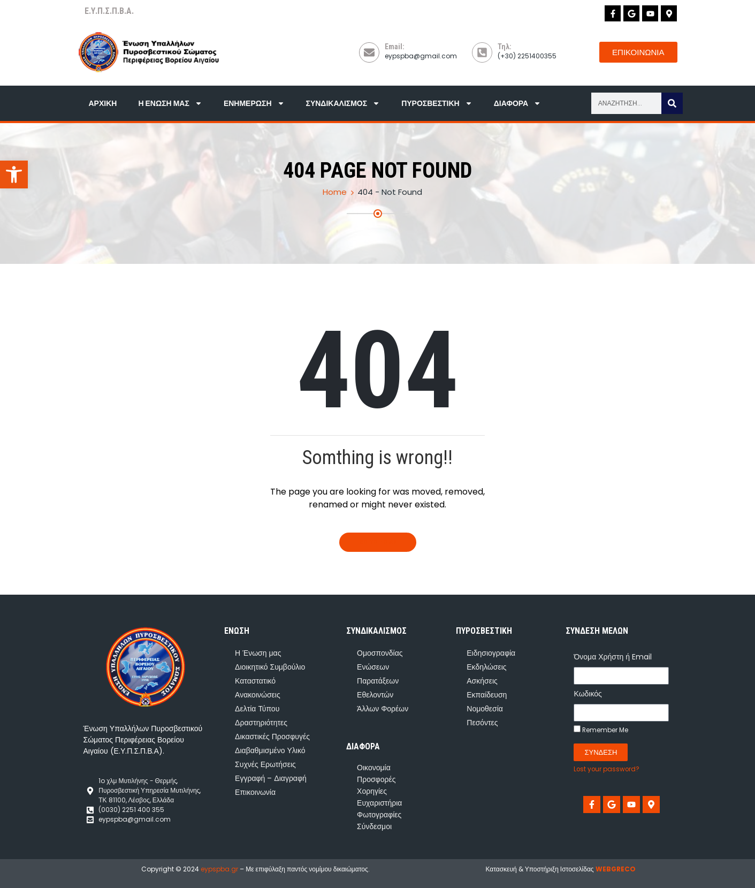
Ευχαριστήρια (379, 803)
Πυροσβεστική (436, 103)
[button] (14, 174)
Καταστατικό (255, 681)
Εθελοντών (375, 694)
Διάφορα (517, 103)
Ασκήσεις (482, 681)
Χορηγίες (372, 791)
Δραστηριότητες (261, 722)
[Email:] (369, 52)
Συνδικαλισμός (343, 103)
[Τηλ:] (482, 52)
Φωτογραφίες (379, 814)
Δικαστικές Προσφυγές (272, 736)
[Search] (672, 103)
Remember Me (601, 729)
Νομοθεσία (485, 708)
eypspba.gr (219, 869)
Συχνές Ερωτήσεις (265, 764)
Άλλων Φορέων (382, 708)
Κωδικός (587, 693)
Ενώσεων (373, 667)
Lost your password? (606, 769)
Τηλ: (505, 46)
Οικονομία (374, 767)
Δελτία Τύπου (257, 708)
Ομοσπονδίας (379, 653)
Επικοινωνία (255, 792)
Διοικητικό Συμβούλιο (270, 667)
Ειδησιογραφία (491, 653)
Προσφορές (376, 779)
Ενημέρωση (254, 103)
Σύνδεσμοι (374, 826)
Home (335, 192)
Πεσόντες (482, 722)
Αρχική (103, 103)
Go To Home (377, 542)
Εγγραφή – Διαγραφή (271, 778)
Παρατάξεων (378, 681)
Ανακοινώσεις (257, 694)
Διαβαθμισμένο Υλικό (270, 750)
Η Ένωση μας (170, 103)
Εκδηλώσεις (486, 667)
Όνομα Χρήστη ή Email (613, 656)
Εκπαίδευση (487, 694)
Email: (395, 46)
